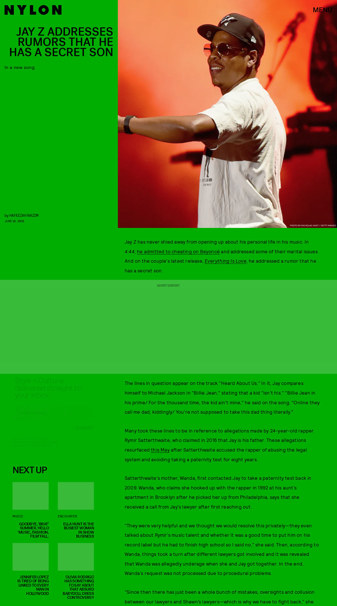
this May (160, 449)
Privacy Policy (41, 450)
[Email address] (53, 417)
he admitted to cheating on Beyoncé (178, 251)
